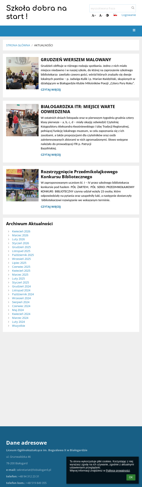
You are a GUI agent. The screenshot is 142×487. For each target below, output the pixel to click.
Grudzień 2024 (21, 286)
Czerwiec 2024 (21, 306)
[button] (115, 14)
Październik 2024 (23, 294)
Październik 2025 (23, 255)
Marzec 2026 (20, 235)
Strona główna (18, 45)
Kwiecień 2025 (21, 271)
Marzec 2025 (20, 274)
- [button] (101, 15)
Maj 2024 (18, 310)
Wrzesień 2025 (21, 259)
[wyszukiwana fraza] (112, 8)
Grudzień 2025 (21, 247)
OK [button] (131, 477)
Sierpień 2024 (20, 302)
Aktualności (43, 45)
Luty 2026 (18, 239)
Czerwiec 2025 (21, 267)
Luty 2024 (18, 322)
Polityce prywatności (118, 470)
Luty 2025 (18, 278)
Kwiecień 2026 (21, 231)
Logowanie (129, 15)
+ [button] (94, 15)
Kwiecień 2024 (21, 314)
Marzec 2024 (20, 318)
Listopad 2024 (21, 290)
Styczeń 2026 (20, 243)
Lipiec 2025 (19, 263)
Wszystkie (18, 326)
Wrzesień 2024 (21, 298)
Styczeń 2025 (20, 282)
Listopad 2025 (21, 251)
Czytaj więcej (51, 90)
